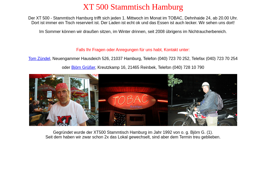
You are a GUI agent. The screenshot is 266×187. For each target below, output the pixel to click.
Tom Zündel (39, 58)
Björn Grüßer (83, 67)
